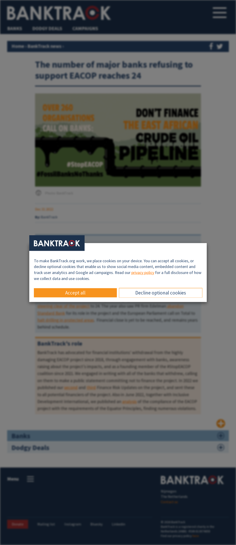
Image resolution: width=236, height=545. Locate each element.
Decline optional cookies (160, 293)
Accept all (75, 293)
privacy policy (142, 272)
